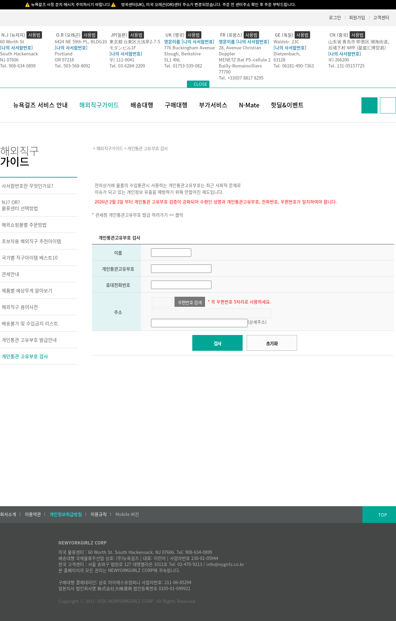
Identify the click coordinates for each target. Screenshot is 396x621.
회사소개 (8, 514)
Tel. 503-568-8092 (72, 65)
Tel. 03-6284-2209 (127, 65)
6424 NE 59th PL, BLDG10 (81, 41)
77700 (225, 71)
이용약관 (33, 514)
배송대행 (142, 104)
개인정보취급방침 (66, 514)
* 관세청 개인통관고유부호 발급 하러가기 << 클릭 (137, 214)
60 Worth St (12, 41)
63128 (279, 59)
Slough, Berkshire (182, 53)
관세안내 (10, 274)
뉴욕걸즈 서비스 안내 (40, 104)
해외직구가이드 (99, 104)
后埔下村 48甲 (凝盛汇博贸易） (358, 47)
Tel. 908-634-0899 (18, 65)
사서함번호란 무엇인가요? (27, 185)
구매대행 (176, 104)
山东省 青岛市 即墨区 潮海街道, (358, 41)
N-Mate (249, 104)
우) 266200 (338, 59)
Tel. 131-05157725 (346, 65)
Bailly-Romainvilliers (240, 65)
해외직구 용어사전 (20, 306)
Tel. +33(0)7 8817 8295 (241, 78)
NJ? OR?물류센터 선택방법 (20, 205)
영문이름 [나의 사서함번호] (189, 41)
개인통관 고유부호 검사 (25, 356)
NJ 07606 (9, 59)
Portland (63, 53)
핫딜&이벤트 (287, 104)
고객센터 (381, 17)
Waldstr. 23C (286, 41)
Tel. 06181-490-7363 (294, 65)
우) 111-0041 (121, 59)
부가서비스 (213, 104)
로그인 (335, 17)
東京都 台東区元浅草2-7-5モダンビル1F (134, 44)
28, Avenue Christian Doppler (240, 50)
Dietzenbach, (287, 53)
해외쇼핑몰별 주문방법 (24, 224)
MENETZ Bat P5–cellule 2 (244, 59)
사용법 (34, 35)
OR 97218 (64, 59)
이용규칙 (99, 514)
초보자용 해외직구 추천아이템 (31, 241)
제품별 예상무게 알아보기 (27, 290)
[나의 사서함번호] (16, 47)
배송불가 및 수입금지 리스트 (30, 323)
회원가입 (357, 17)
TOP (382, 515)
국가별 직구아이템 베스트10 (30, 257)
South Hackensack (19, 53)
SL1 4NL (172, 59)
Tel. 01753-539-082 (183, 65)
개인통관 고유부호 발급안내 (29, 339)
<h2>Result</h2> (243, 411)
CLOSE (200, 84)
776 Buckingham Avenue (189, 47)
